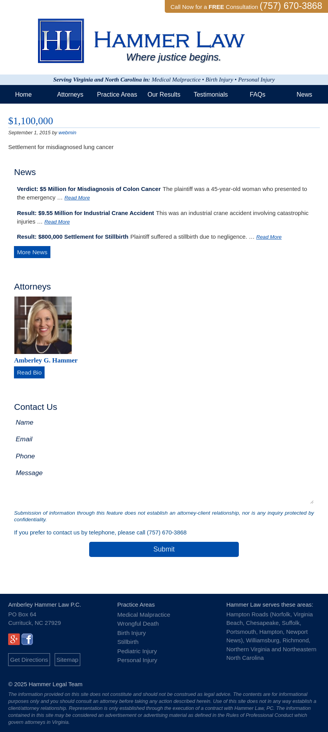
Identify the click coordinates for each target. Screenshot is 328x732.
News (304, 94)
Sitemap (65, 658)
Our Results (163, 94)
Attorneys (70, 94)
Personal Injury (136, 656)
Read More (76, 197)
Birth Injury (131, 630)
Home (23, 94)
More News (32, 251)
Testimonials (210, 94)
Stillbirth (127, 639)
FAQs (257, 94)
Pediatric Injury (136, 648)
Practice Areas (117, 94)
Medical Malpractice (143, 613)
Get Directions (28, 658)
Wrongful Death (137, 621)
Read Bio (29, 371)
